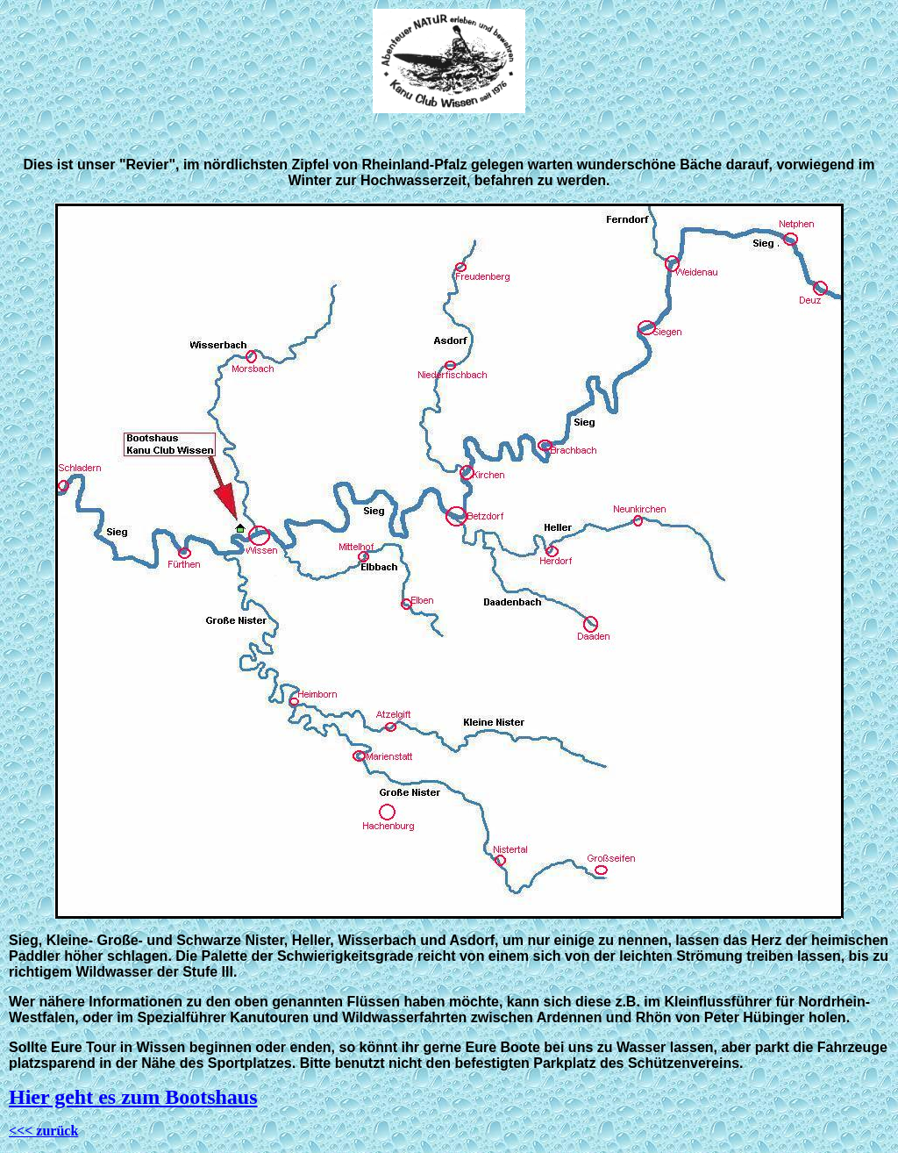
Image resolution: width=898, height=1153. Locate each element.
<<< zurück (43, 1130)
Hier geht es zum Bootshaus (133, 1096)
